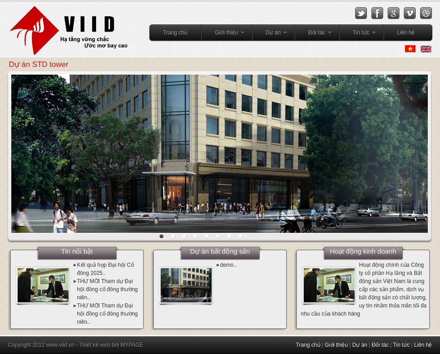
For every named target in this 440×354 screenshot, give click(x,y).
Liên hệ (406, 32)
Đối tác (313, 33)
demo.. (228, 265)
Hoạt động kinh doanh (363, 251)
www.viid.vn (60, 345)
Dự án (269, 33)
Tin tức (357, 33)
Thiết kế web (94, 345)
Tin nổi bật (77, 251)
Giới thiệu (223, 33)
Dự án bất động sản (220, 251)
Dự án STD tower (39, 64)
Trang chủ (175, 32)
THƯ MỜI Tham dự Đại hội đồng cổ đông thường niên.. (107, 289)
